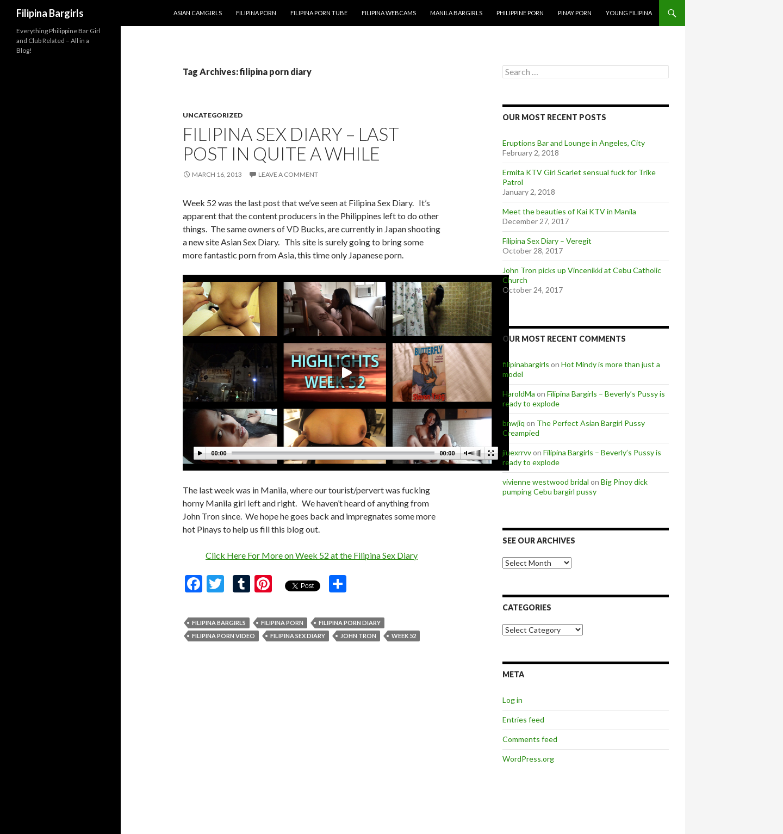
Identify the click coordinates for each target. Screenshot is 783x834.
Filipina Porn (256, 12)
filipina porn (282, 622)
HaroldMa (518, 393)
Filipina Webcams (389, 12)
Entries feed (523, 719)
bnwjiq (513, 423)
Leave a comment (288, 174)
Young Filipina (629, 12)
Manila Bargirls (456, 12)
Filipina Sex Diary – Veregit (547, 240)
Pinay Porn (575, 12)
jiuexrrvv (516, 452)
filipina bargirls (219, 622)
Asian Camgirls (197, 12)
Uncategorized (213, 115)
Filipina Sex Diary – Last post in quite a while (291, 143)
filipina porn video (223, 635)
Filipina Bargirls (50, 13)
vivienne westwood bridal (545, 481)
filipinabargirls (525, 364)
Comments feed (529, 739)
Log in (512, 700)
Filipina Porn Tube (318, 12)
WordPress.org (528, 758)
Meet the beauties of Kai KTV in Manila (569, 211)
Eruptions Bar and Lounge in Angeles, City (573, 142)
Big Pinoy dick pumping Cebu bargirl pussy (575, 486)
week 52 (403, 635)
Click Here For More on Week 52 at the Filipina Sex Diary (312, 555)
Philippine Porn (520, 12)
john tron (358, 635)
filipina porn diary (350, 622)
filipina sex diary (297, 635)
